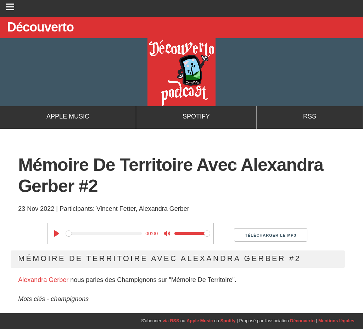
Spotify (196, 116)
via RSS (170, 320)
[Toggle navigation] (10, 6)
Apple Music (67, 116)
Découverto (302, 320)
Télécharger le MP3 (270, 235)
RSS (309, 116)
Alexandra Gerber (43, 279)
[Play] (56, 233)
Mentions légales (336, 320)
